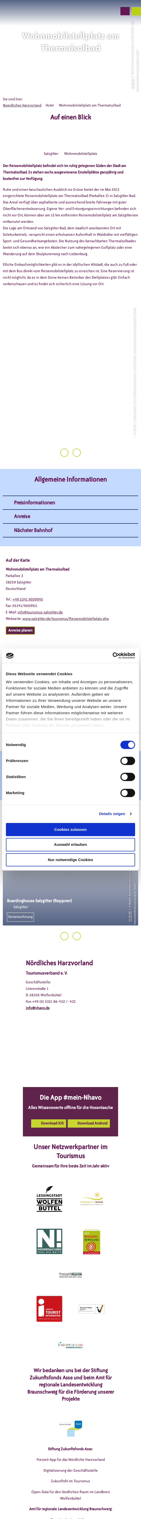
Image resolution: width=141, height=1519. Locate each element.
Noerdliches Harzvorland (22, 105)
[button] (86, 11)
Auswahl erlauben (70, 844)
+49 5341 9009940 (28, 565)
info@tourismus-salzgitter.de (40, 578)
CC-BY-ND (129, 882)
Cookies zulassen (70, 829)
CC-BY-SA (132, 84)
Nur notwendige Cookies (70, 859)
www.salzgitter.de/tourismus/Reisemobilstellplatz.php (65, 585)
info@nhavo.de (38, 974)
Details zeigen (112, 813)
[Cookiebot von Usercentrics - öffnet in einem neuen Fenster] (112, 655)
